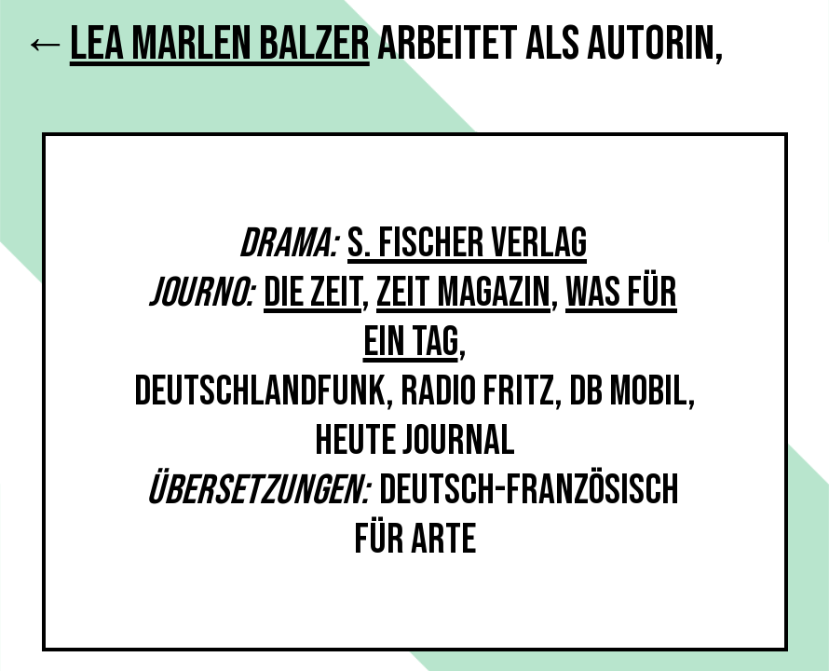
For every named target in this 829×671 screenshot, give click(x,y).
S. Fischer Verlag (467, 243)
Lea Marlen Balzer (220, 44)
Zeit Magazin (463, 293)
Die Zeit (312, 293)
